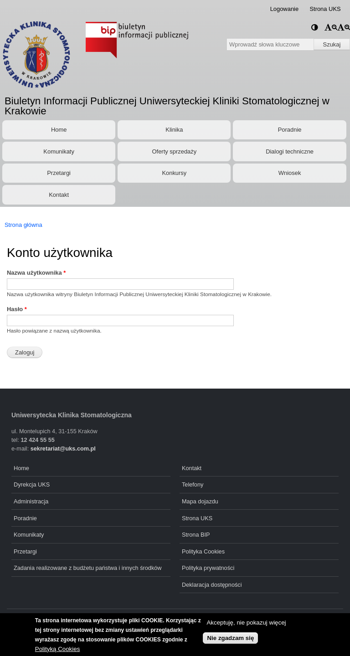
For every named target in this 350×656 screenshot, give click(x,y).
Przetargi (59, 172)
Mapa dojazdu (200, 501)
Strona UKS (324, 8)
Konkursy (174, 172)
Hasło (17, 309)
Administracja (31, 501)
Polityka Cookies (203, 551)
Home (59, 129)
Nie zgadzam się (230, 638)
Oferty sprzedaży (174, 151)
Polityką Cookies (57, 649)
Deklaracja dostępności (212, 584)
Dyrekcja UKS (32, 484)
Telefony (192, 484)
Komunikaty (58, 151)
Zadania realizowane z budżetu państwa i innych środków (88, 567)
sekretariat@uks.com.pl (63, 448)
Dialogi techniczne (290, 151)
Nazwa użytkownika (36, 272)
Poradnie (290, 129)
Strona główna (23, 224)
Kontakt (59, 194)
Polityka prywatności (208, 567)
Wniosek (289, 172)
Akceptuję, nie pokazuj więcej (246, 623)
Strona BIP (196, 534)
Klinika (174, 129)
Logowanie (284, 8)
